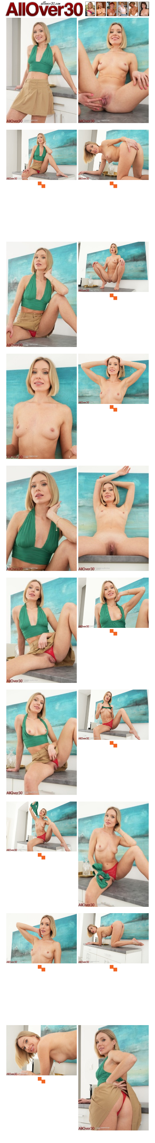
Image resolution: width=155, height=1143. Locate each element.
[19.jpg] (41, 1080)
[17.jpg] (41, 968)
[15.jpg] (41, 856)
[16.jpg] (113, 856)
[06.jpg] (113, 296)
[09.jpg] (41, 520)
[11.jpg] (41, 632)
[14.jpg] (113, 744)
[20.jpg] (113, 1080)
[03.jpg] (41, 184)
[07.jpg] (41, 408)
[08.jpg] (113, 408)
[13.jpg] (41, 744)
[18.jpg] (113, 968)
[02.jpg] (113, 72)
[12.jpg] (113, 632)
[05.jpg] (41, 296)
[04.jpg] (113, 184)
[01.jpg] (41, 72)
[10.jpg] (113, 520)
